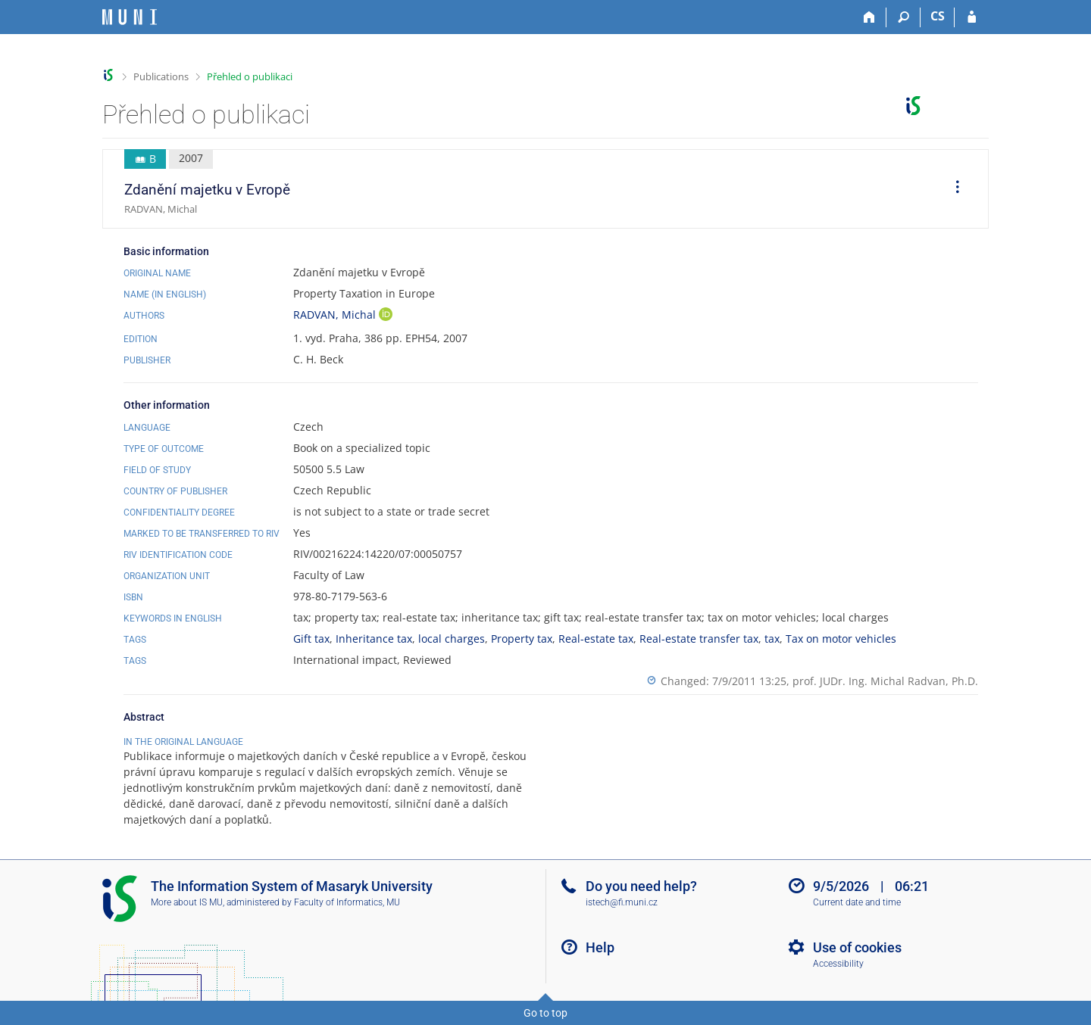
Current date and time (857, 902)
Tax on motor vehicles (841, 638)
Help (600, 947)
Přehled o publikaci (249, 76)
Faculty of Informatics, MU (347, 902)
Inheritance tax (374, 638)
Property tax (521, 638)
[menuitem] (952, 189)
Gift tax (311, 638)
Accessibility (838, 963)
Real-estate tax (595, 638)
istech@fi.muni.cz (622, 902)
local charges (451, 638)
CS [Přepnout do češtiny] (937, 16)
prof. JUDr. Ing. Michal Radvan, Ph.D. (885, 681)
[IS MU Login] (972, 17)
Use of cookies (857, 947)
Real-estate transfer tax (698, 638)
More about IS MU (187, 902)
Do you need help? (641, 886)
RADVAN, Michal (336, 314)
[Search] (903, 17)
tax (772, 638)
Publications (161, 76)
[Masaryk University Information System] (129, 17)
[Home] (869, 17)
